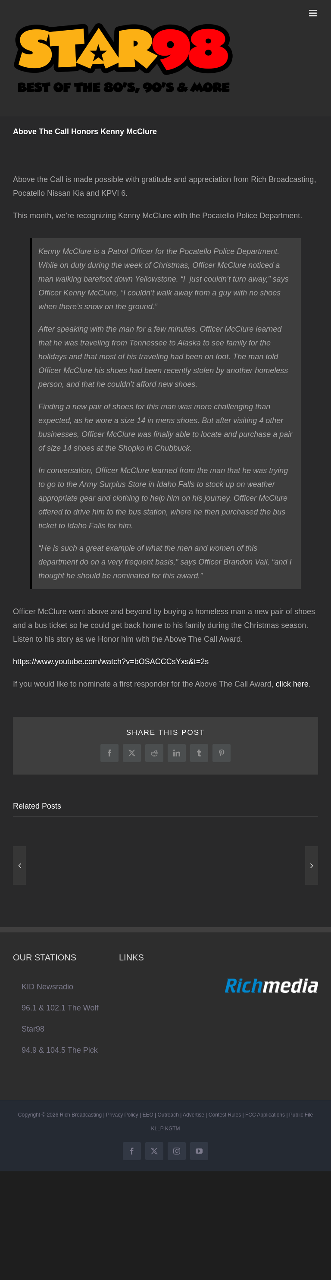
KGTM (172, 1129)
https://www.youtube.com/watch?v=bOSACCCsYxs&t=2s (111, 661)
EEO (147, 1115)
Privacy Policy (122, 1115)
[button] (19, 865)
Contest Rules (225, 1115)
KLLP (157, 1129)
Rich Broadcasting (81, 1115)
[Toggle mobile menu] (313, 13)
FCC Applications (265, 1115)
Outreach (168, 1115)
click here (292, 684)
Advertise (193, 1115)
